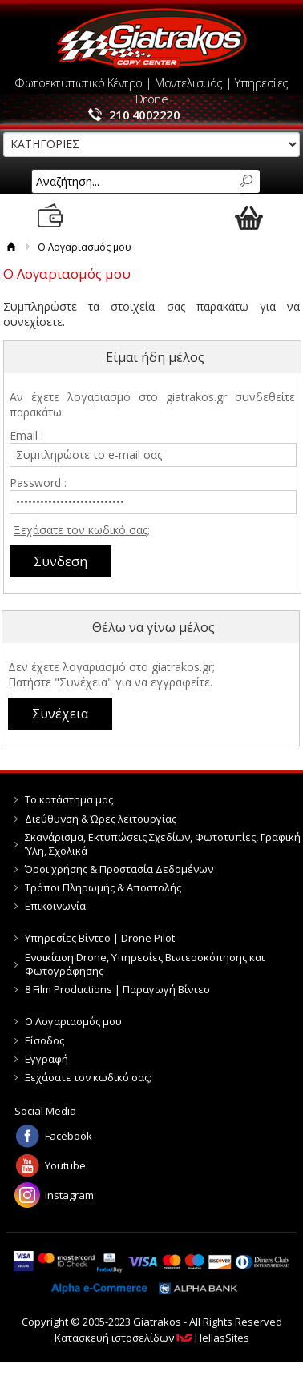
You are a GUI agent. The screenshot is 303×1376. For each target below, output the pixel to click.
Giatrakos (151, 38)
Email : (26, 435)
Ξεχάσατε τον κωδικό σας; (82, 529)
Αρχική (12, 247)
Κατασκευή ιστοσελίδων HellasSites (152, 1337)
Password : (38, 482)
